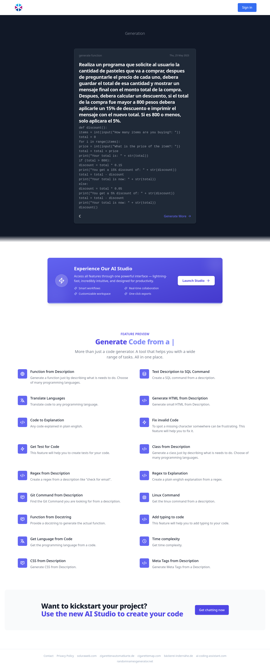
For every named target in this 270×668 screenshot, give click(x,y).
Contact (49, 656)
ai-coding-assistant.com (211, 656)
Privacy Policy (65, 656)
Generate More (177, 216)
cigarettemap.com (149, 656)
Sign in (247, 7)
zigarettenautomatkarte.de (117, 656)
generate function (90, 55)
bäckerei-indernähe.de (178, 656)
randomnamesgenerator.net (135, 661)
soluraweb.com (87, 656)
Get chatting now (212, 610)
